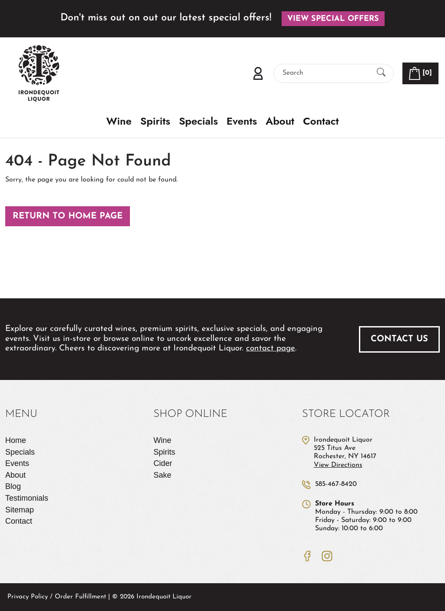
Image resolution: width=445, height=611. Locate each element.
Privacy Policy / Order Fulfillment (56, 597)
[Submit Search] (381, 73)
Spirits (155, 121)
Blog (13, 486)
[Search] (325, 73)
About (280, 121)
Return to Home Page (68, 216)
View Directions (338, 465)
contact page (270, 348)
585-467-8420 (336, 484)
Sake (162, 475)
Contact (321, 121)
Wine (119, 121)
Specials (198, 121)
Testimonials (26, 498)
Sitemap (19, 509)
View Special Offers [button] (333, 19)
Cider (162, 463)
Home (15, 440)
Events (241, 121)
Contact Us (399, 339)
